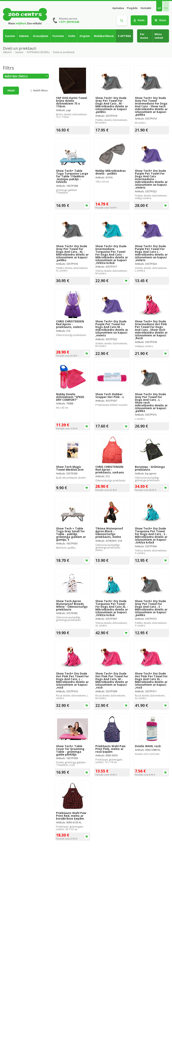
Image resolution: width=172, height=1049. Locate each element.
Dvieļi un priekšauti (63, 52)
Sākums (7, 52)
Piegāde (132, 8)
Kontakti (146, 8)
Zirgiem (84, 36)
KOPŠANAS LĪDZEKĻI (38, 52)
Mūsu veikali (158, 36)
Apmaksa (118, 8)
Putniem (58, 36)
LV (159, 8)
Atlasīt (11, 90)
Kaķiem (24, 36)
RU (166, 8)
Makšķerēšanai (104, 36)
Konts (139, 20)
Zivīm (71, 36)
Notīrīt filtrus (40, 90)
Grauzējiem (40, 36)
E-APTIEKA (124, 36)
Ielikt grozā (86, 205)
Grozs (160, 20)
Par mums (144, 36)
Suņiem (10, 36)
